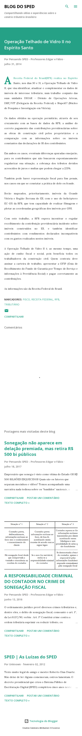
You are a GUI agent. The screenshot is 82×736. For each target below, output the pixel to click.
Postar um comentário (43, 498)
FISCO (26, 299)
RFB (57, 299)
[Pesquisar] (67, 6)
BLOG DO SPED (19, 6)
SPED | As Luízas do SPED (30, 657)
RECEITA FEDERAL (42, 299)
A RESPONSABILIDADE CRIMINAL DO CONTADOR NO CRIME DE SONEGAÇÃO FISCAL (38, 581)
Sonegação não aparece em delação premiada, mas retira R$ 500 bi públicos (38, 448)
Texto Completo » (17, 502)
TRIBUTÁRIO (11, 304)
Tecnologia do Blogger (41, 721)
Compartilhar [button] (14, 316)
